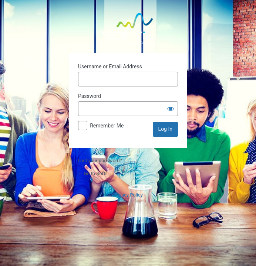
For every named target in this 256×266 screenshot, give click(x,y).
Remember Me (107, 126)
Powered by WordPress (128, 28)
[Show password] (170, 108)
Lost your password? (100, 160)
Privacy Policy (128, 195)
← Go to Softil (93, 173)
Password (89, 96)
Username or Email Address (110, 66)
